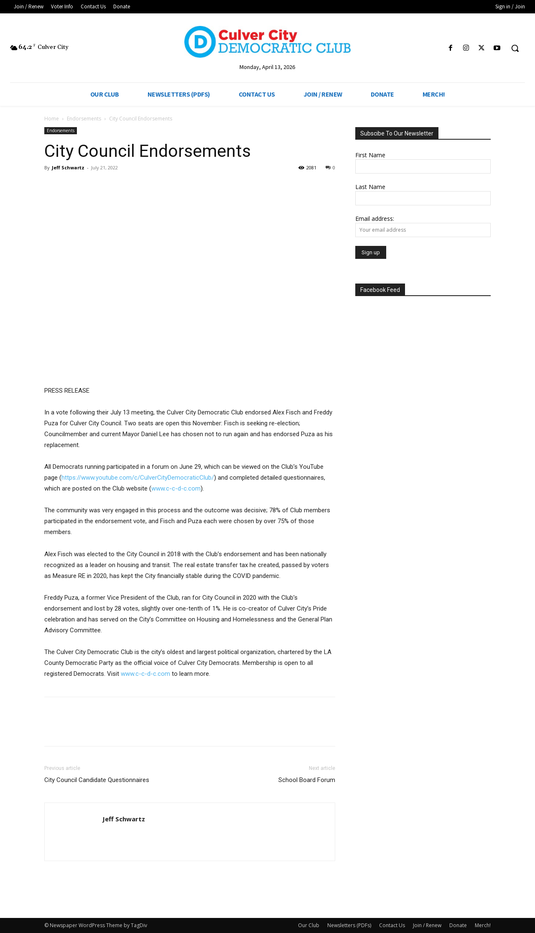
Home (51, 118)
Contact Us (392, 925)
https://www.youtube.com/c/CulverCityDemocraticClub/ (137, 477)
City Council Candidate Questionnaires (96, 780)
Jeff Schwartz (68, 167)
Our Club (308, 925)
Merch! (483, 925)
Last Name (370, 187)
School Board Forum (306, 780)
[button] (515, 48)
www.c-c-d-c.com (176, 488)
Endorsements (84, 118)
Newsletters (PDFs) (349, 925)
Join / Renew (427, 925)
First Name (370, 155)
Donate (458, 925)
